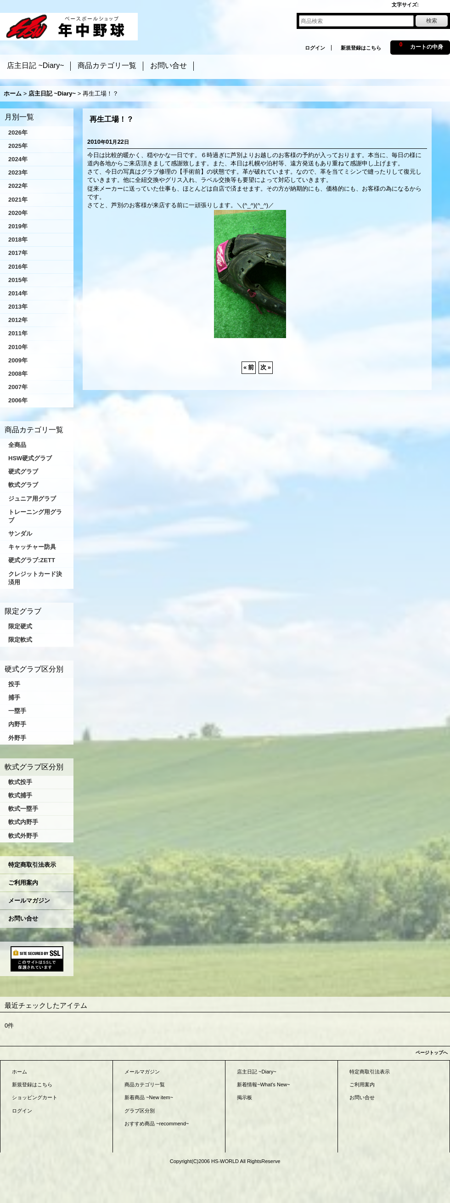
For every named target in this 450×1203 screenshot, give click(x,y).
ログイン (315, 48)
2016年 (18, 266)
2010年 (18, 347)
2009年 (18, 360)
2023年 (18, 172)
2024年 (18, 159)
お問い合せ (23, 918)
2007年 (18, 387)
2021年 (18, 199)
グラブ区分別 (139, 1110)
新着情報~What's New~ (263, 1084)
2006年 (18, 400)
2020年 (18, 212)
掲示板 (244, 1097)
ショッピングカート (34, 1097)
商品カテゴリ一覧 (144, 1084)
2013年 (18, 306)
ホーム (19, 1071)
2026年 (18, 132)
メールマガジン (29, 900)
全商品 (17, 444)
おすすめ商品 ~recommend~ (156, 1123)
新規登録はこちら (361, 48)
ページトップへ (432, 1052)
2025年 (18, 145)
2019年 (18, 226)
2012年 (18, 319)
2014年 (18, 293)
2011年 (18, 333)
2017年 (18, 252)
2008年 (18, 373)
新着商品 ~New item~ (148, 1097)
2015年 (18, 280)
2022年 (18, 185)
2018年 (18, 239)
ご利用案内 (23, 882)
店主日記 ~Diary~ (256, 1071)
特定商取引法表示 (32, 864)
